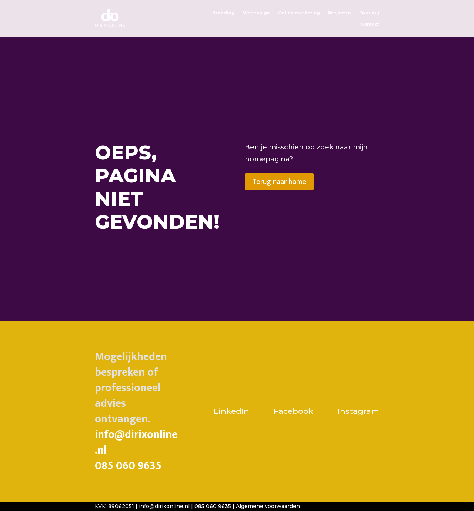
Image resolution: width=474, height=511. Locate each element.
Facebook (293, 411)
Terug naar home (279, 181)
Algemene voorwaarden (268, 506)
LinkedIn (232, 411)
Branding (223, 13)
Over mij (369, 13)
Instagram (358, 411)
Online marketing (299, 13)
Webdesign (256, 13)
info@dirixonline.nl (136, 442)
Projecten (339, 13)
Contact (370, 24)
